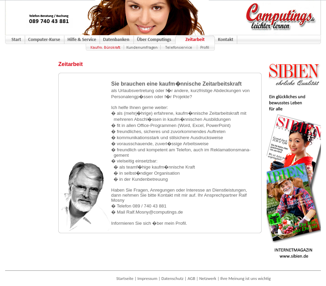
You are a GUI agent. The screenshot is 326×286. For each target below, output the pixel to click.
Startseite (125, 278)
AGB (191, 278)
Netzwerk (207, 278)
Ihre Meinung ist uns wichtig (245, 278)
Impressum (148, 278)
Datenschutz (172, 278)
